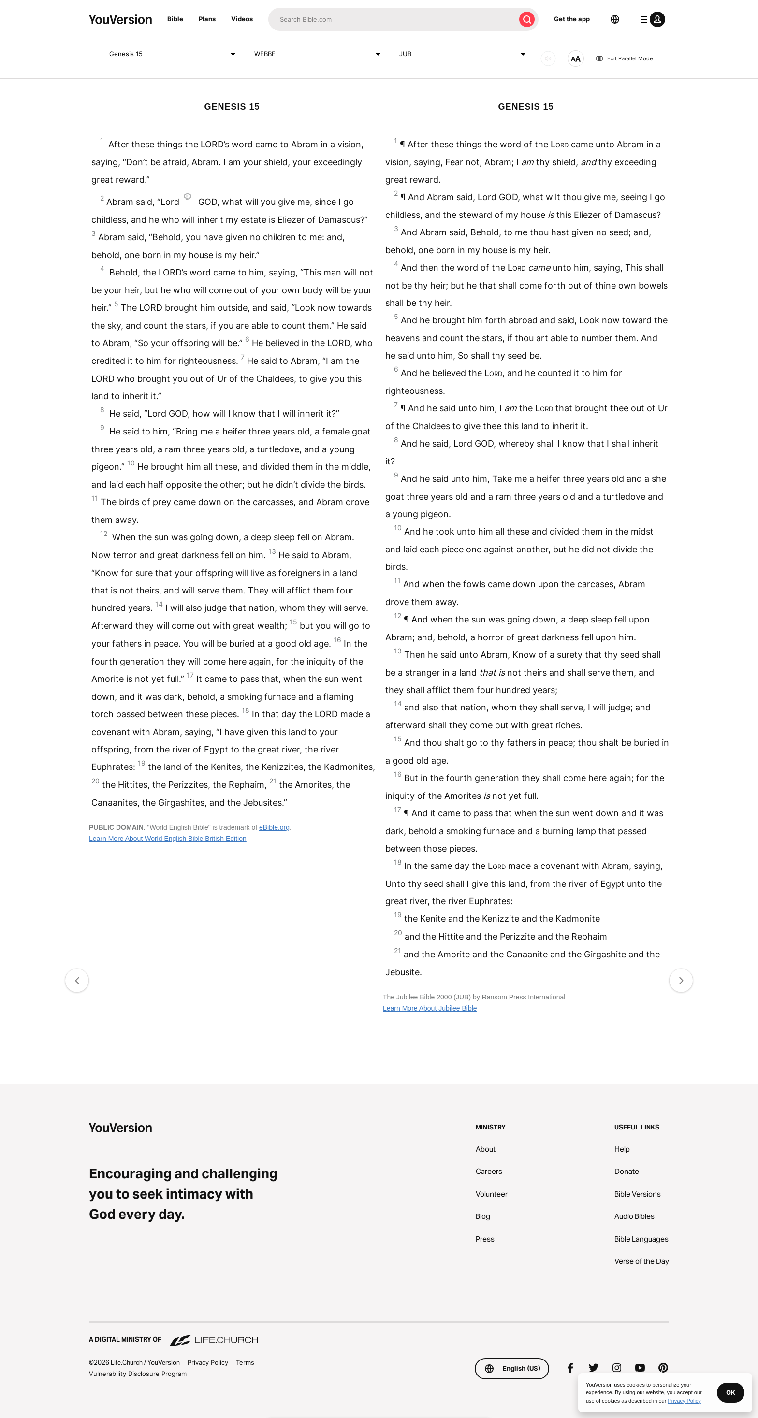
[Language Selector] (615, 19)
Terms (245, 1362)
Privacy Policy (208, 1362)
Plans (207, 19)
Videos (242, 19)
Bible (175, 19)
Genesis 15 (174, 54)
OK (730, 1392)
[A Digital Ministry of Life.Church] (379, 1334)
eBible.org (274, 827)
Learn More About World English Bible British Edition (168, 838)
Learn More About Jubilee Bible (430, 1008)
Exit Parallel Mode (624, 58)
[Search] (391, 19)
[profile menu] (650, 19)
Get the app (572, 19)
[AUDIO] (548, 58)
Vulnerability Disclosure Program (138, 1373)
